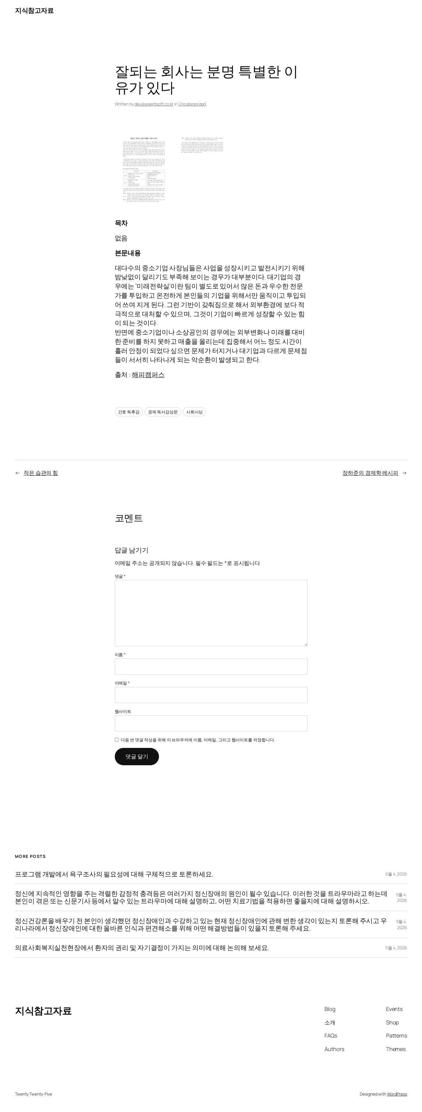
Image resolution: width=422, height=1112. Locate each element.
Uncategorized (192, 104)
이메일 (122, 683)
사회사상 (194, 412)
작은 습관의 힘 (41, 472)
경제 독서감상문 (163, 412)
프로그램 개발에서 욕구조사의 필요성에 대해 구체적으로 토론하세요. (114, 874)
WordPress (397, 1094)
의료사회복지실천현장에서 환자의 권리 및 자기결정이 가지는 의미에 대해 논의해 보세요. (142, 947)
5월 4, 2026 (396, 874)
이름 (120, 654)
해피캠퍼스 (148, 374)
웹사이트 (123, 711)
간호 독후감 (129, 412)
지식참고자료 (34, 10)
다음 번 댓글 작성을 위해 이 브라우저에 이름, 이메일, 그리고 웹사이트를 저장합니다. (198, 740)
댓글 (120, 576)
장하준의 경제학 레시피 (370, 472)
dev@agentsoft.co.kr (153, 104)
